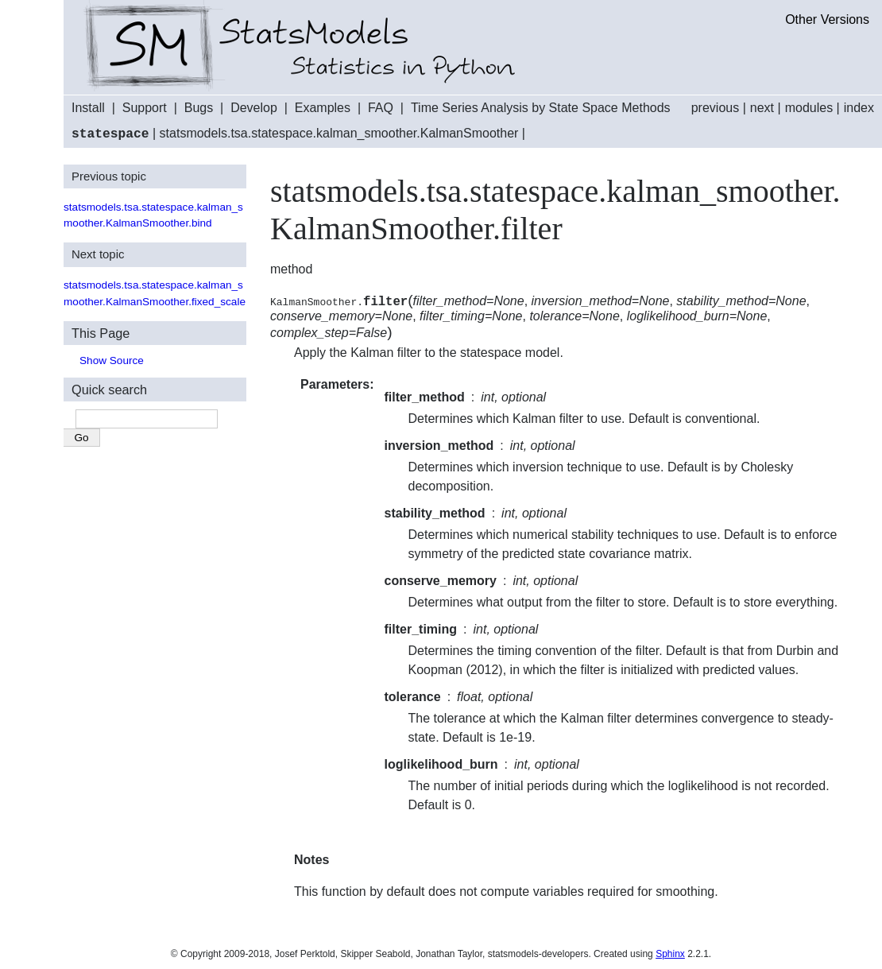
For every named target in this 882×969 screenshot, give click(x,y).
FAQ (380, 107)
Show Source (111, 360)
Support (144, 107)
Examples (322, 107)
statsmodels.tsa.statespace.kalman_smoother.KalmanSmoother (339, 134)
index (859, 107)
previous (715, 107)
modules (809, 107)
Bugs (198, 107)
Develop (253, 107)
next (762, 107)
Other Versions (827, 19)
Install (88, 107)
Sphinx (670, 953)
